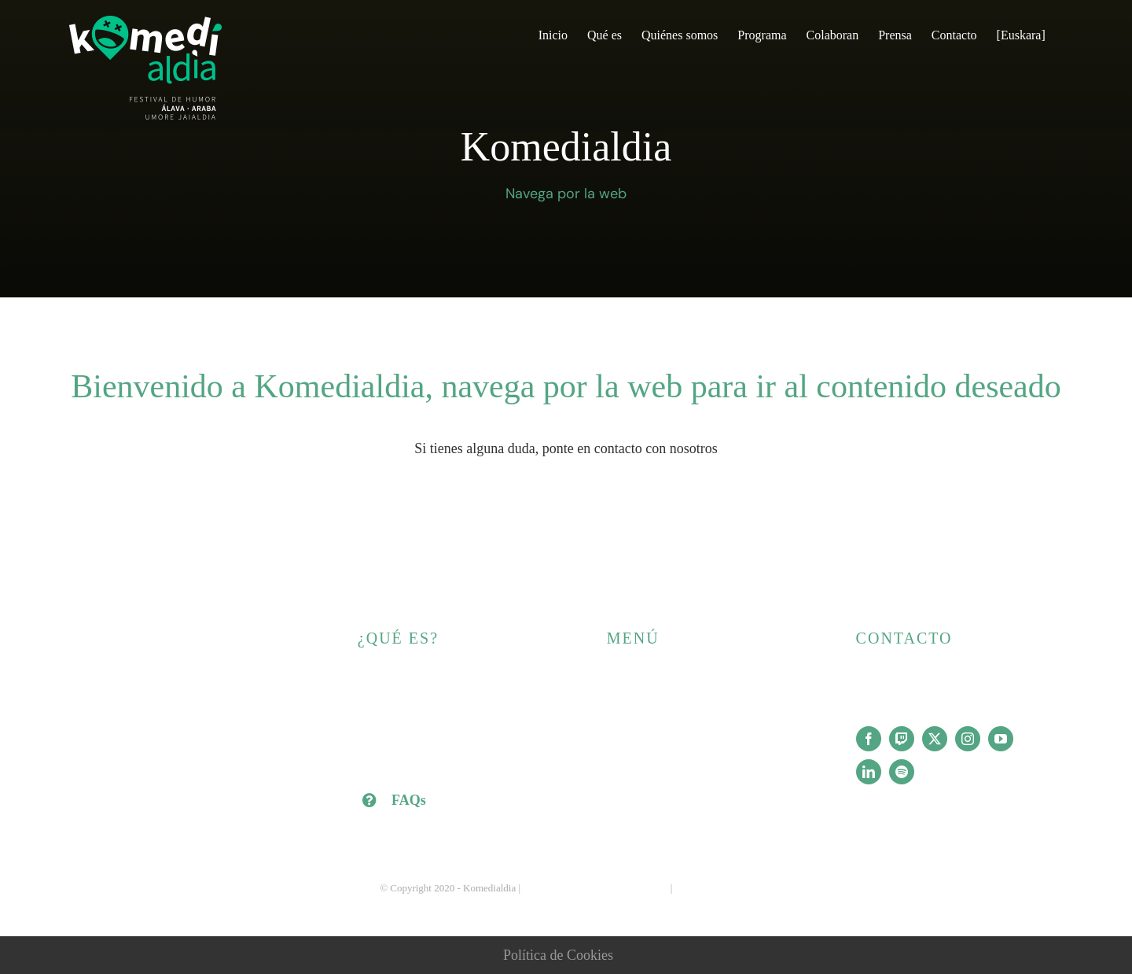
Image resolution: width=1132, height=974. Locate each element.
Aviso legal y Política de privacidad (595, 888)
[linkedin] (868, 771)
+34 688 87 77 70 (897, 681)
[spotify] (901, 771)
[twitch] (901, 738)
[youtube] (1000, 738)
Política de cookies (713, 888)
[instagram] (967, 738)
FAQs (408, 800)
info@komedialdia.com (912, 707)
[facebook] (868, 738)
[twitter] (934, 738)
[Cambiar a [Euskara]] (1021, 33)
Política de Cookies (558, 955)
